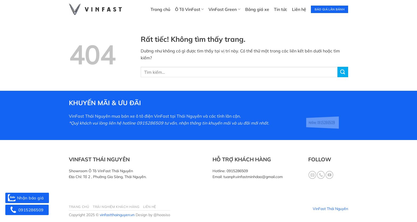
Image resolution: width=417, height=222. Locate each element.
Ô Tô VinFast (189, 9)
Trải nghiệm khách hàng (116, 207)
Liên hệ (299, 9)
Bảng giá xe (257, 9)
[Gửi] (342, 72)
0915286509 (237, 170)
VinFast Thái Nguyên (330, 208)
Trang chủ (160, 9)
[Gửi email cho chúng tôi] (312, 175)
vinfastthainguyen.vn (117, 214)
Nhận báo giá (27, 197)
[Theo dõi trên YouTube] (329, 175)
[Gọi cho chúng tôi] (321, 175)
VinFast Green (224, 9)
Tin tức (280, 9)
